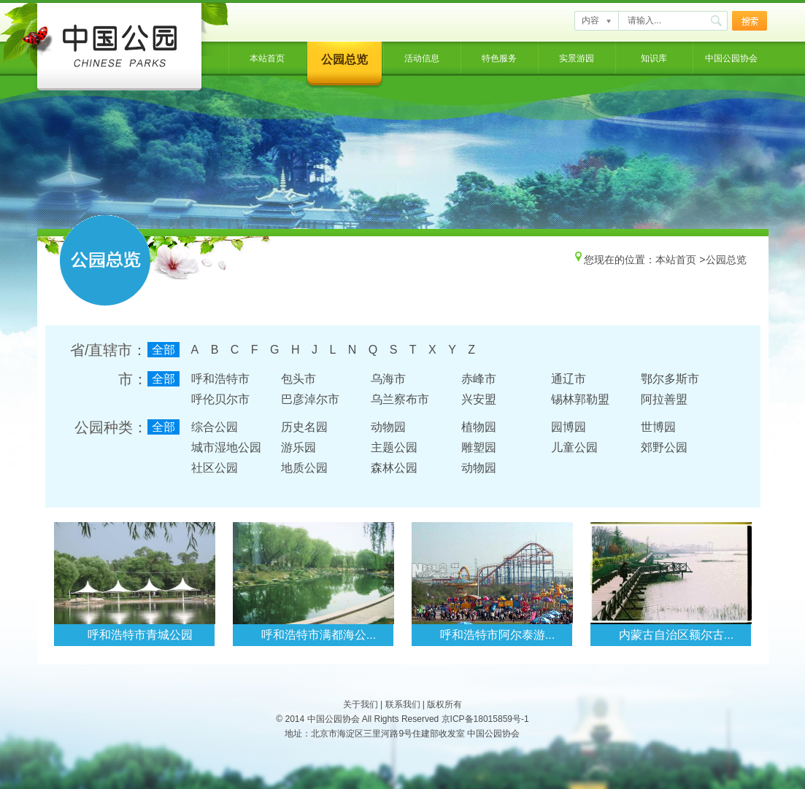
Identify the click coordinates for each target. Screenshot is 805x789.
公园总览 (344, 59)
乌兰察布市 (400, 399)
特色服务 (499, 58)
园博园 (568, 427)
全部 (163, 349)
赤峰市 (478, 379)
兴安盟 (478, 399)
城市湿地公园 (226, 447)
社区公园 (214, 468)
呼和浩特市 (220, 379)
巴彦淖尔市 (310, 399)
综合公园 (214, 427)
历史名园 (304, 427)
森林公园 (394, 468)
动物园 (388, 427)
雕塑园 (478, 447)
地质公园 (304, 468)
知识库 (654, 58)
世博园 (658, 427)
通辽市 (568, 379)
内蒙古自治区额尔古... (676, 635)
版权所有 (444, 704)
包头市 (298, 379)
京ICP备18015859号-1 (485, 719)
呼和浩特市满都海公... (318, 635)
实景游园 (576, 58)
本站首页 (267, 58)
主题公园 (394, 447)
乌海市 (388, 379)
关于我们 (360, 704)
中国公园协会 (731, 58)
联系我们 (402, 704)
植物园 (478, 427)
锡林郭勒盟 (580, 399)
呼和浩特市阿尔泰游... (497, 635)
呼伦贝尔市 (220, 399)
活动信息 (421, 58)
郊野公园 (664, 447)
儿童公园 (574, 447)
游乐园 (298, 447)
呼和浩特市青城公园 (140, 635)
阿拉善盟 (664, 399)
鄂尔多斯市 (670, 379)
